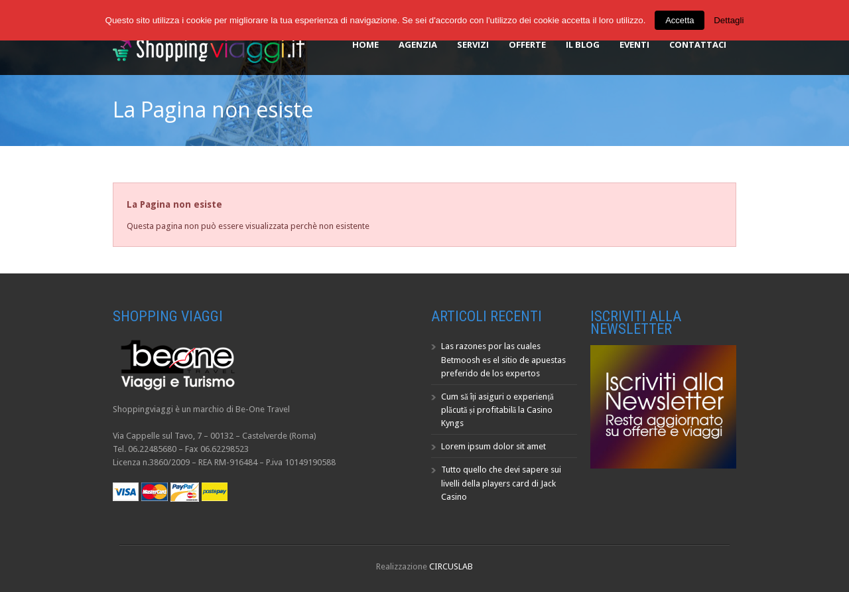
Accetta (679, 20)
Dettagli (729, 20)
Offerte (527, 44)
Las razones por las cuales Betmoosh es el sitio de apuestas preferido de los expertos (503, 359)
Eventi (634, 44)
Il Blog (583, 44)
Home (365, 44)
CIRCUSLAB (451, 566)
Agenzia (418, 44)
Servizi (473, 44)
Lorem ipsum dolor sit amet (493, 446)
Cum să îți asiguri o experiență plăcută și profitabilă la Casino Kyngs (497, 410)
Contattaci (697, 44)
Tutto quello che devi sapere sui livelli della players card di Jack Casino (501, 483)
